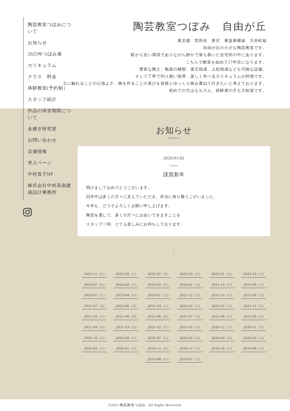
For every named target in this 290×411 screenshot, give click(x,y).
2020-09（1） (127, 338)
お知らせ (37, 42)
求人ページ (40, 162)
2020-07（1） (159, 338)
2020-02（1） (95, 348)
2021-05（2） (254, 316)
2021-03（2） (127, 327)
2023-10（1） (223, 285)
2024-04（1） (127, 285)
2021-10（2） (95, 316)
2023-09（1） (254, 285)
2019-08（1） (159, 359)
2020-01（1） (127, 348)
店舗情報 (37, 151)
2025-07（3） (159, 274)
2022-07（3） (95, 306)
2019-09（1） (254, 348)
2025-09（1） (127, 274)
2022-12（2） (191, 295)
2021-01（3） (191, 327)
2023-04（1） (127, 295)
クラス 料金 (44, 76)
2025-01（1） (223, 274)
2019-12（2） (159, 348)
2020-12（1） (223, 327)
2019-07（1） (191, 359)
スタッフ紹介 (42, 99)
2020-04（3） (223, 338)
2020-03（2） (254, 338)
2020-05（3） (191, 338)
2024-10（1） (254, 274)
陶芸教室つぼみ (133, 405)
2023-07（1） (95, 295)
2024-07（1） (95, 285)
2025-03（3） (191, 274)
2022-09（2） (254, 295)
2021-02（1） (159, 327)
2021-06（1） (223, 316)
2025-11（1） (95, 274)
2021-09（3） (127, 316)
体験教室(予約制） (48, 88)
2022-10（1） (223, 295)
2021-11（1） (254, 306)
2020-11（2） (254, 327)
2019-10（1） (223, 348)
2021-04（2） (95, 327)
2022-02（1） (191, 306)
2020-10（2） (95, 338)
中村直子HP (40, 174)
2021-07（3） (191, 316)
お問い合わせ (42, 140)
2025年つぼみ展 (45, 54)
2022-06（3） (127, 306)
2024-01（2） (191, 285)
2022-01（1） (223, 306)
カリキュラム (42, 65)
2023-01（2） (159, 295)
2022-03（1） (159, 306)
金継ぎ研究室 (42, 128)
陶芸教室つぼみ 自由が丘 (200, 26)
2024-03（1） (159, 285)
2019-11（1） (191, 348)
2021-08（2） (159, 316)
